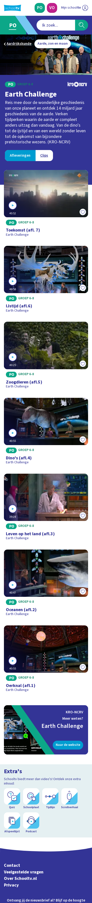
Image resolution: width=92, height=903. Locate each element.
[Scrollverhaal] (69, 798)
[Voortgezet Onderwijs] (52, 8)
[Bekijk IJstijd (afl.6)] (46, 281)
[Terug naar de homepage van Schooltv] (12, 8)
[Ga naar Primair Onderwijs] (14, 25)
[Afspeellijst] (12, 823)
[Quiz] (12, 798)
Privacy (11, 885)
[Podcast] (31, 823)
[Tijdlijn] (50, 798)
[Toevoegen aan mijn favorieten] (82, 211)
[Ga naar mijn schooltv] (74, 7)
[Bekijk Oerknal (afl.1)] (46, 660)
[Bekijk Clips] (44, 155)
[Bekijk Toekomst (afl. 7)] (46, 205)
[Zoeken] (81, 25)
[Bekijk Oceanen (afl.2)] (46, 584)
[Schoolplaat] (31, 798)
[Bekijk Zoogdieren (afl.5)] (46, 357)
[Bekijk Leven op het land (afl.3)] (46, 509)
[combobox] (56, 25)
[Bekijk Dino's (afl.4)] (46, 433)
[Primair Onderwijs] (40, 8)
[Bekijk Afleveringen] (20, 155)
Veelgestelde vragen (23, 872)
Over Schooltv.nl (20, 878)
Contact (12, 865)
